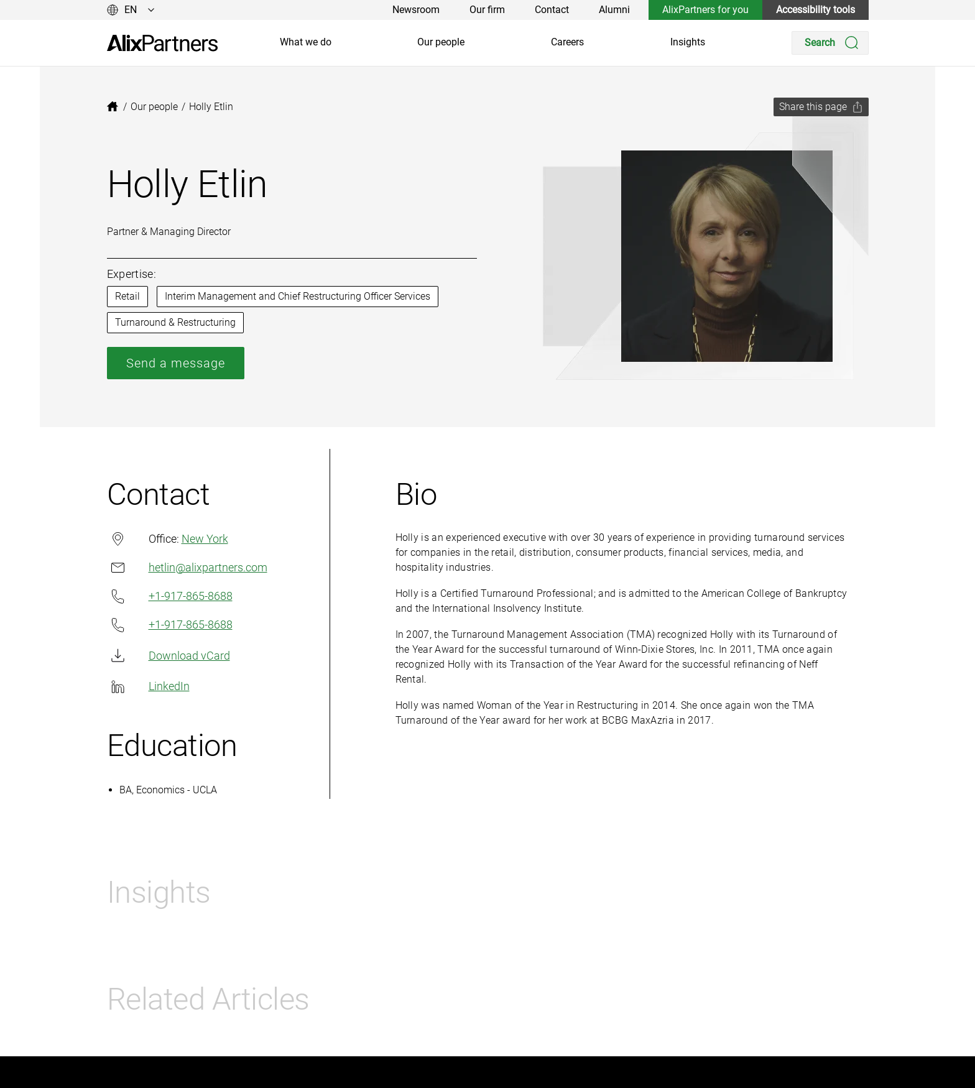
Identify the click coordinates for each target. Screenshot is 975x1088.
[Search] (830, 43)
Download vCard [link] (168, 655)
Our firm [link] (487, 10)
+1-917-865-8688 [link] (170, 596)
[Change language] (131, 10)
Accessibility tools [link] (815, 10)
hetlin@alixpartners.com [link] (187, 567)
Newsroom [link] (416, 10)
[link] (162, 43)
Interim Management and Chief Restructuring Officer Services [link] (297, 296)
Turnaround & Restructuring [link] (175, 322)
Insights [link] (687, 42)
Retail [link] (127, 296)
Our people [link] (440, 42)
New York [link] (205, 538)
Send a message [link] (175, 363)
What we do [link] (305, 42)
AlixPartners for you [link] (705, 10)
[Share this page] (821, 107)
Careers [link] (567, 42)
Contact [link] (552, 10)
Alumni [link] (614, 10)
